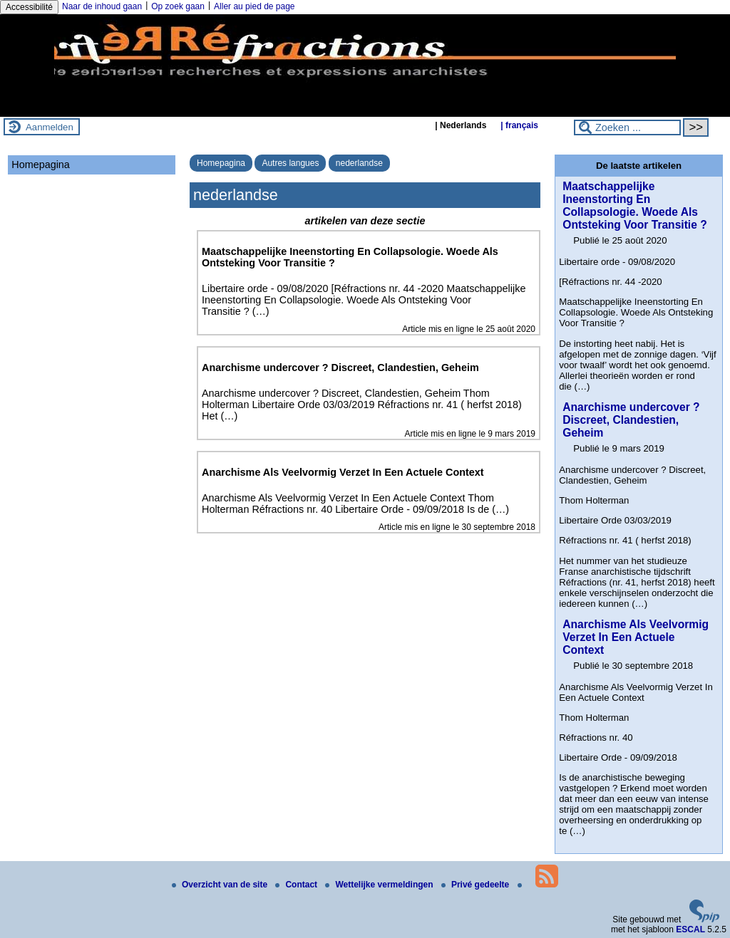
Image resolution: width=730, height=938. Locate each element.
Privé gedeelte (476, 885)
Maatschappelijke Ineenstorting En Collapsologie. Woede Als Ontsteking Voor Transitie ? (634, 205)
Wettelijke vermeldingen (380, 885)
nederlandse (359, 163)
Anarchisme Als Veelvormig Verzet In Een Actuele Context (635, 637)
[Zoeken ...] (627, 127)
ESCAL (690, 929)
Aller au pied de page (254, 6)
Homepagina (221, 163)
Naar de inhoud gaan (102, 6)
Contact (297, 885)
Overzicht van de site (220, 885)
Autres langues (290, 163)
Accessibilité (29, 7)
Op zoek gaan (178, 6)
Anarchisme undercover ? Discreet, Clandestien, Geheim (630, 420)
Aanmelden (49, 127)
